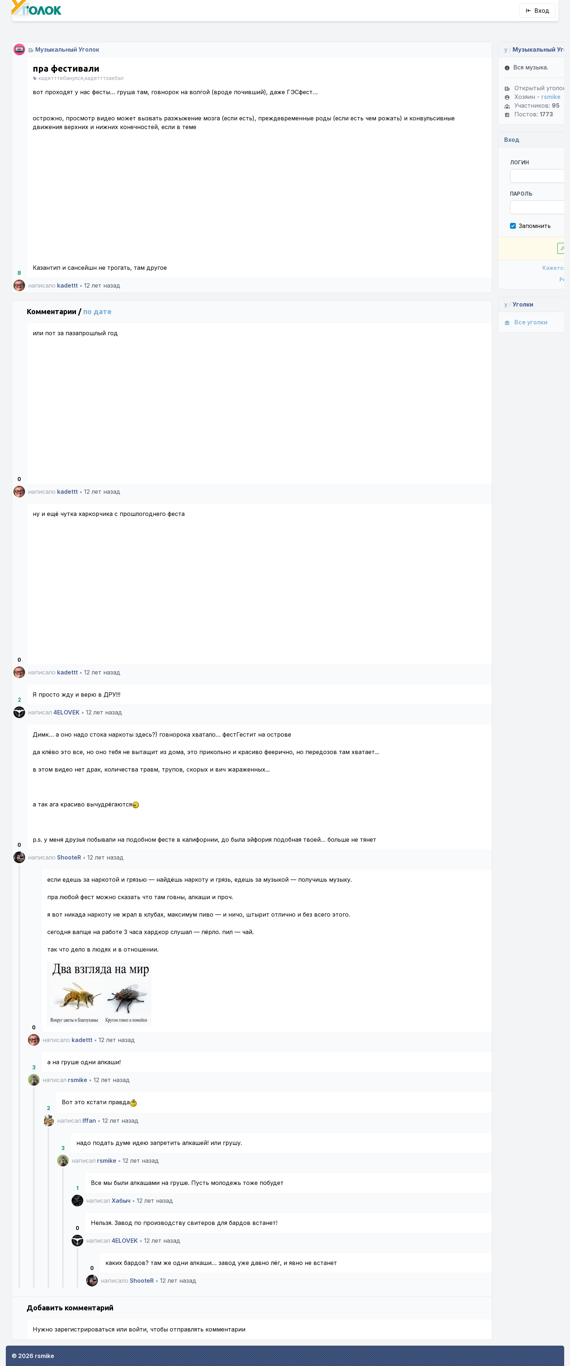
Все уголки (452, 322)
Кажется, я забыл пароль (491, 268)
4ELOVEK (66, 712)
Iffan (89, 1120)
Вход (537, 10)
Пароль (448, 194)
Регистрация (491, 279)
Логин (446, 162)
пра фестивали (66, 68)
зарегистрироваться (85, 1329)
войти (137, 1329)
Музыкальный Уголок (67, 49)
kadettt (67, 285)
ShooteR (69, 857)
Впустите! (491, 248)
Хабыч (121, 1200)
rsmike (77, 1079)
